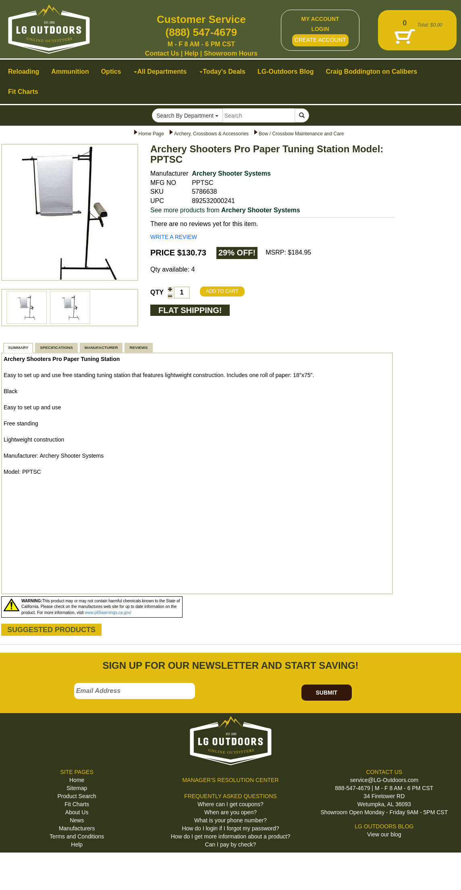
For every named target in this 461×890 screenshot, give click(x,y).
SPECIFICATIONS (56, 347)
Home (76, 780)
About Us (77, 812)
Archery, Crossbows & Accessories (211, 134)
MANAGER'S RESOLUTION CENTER (230, 780)
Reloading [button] (23, 71)
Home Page (151, 134)
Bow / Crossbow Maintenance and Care (301, 134)
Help (192, 53)
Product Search (76, 796)
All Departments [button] (160, 71)
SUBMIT (326, 692)
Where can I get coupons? (230, 804)
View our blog (384, 834)
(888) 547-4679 (201, 32)
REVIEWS (138, 347)
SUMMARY (18, 347)
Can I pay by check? (230, 844)
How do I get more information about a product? (231, 836)
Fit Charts (76, 804)
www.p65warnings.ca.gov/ (108, 612)
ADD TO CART (222, 291)
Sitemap (76, 788)
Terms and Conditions (77, 836)
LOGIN (320, 29)
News (77, 820)
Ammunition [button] (70, 71)
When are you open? (230, 812)
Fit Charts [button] (23, 91)
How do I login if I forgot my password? (230, 828)
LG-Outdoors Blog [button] (285, 71)
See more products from (225, 210)
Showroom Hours (230, 53)
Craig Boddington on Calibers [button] (371, 71)
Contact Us (162, 53)
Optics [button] (111, 71)
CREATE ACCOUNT (320, 40)
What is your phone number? (230, 820)
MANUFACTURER (101, 347)
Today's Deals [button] (222, 71)
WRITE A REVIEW (173, 237)
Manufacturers (77, 828)
